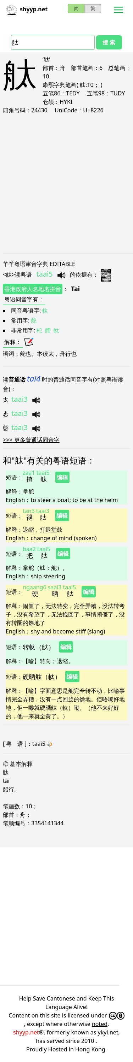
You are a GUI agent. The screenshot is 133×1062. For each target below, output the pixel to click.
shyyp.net (26, 1032)
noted (99, 1024)
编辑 (62, 477)
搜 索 (108, 42)
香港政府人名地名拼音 (32, 289)
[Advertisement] (66, 183)
